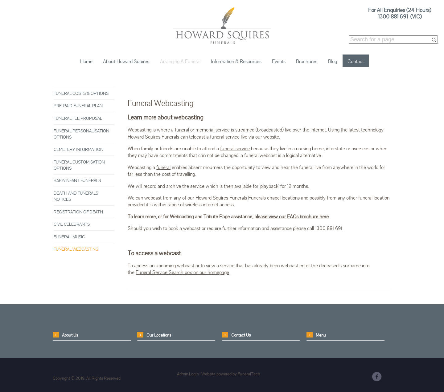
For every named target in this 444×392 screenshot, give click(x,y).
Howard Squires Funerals (221, 198)
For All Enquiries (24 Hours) (399, 10)
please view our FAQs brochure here (291, 216)
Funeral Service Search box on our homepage (182, 272)
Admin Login (188, 374)
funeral (163, 167)
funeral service (235, 148)
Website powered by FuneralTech (230, 374)
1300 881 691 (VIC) (399, 16)
